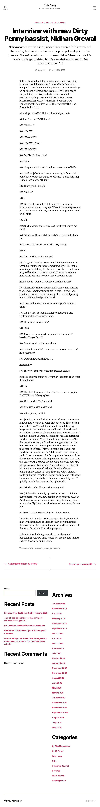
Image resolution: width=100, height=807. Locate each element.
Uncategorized (59, 781)
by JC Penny (57, 751)
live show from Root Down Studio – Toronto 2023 (25, 613)
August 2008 (58, 718)
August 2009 (58, 678)
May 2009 (56, 688)
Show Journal (58, 776)
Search (6, 589)
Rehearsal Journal (60, 766)
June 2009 (57, 683)
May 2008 (56, 728)
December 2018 (59, 624)
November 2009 (59, 673)
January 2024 (58, 604)
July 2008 (56, 723)
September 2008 (60, 713)
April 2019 (56, 614)
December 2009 (59, 668)
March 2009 (57, 693)
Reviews (56, 771)
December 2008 (59, 703)
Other (54, 761)
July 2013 (56, 653)
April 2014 (56, 638)
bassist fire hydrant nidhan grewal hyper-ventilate (41, 549)
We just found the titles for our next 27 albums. (24, 626)
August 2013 (58, 648)
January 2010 (58, 663)
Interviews (60, 23)
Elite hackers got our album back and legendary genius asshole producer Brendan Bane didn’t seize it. (25, 641)
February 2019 (58, 619)
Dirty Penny (50, 5)
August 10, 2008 (58, 70)
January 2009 (58, 698)
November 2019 (59, 609)
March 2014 (57, 643)
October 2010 (58, 658)
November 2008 (59, 708)
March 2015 (57, 634)
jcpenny (43, 70)
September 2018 (59, 629)
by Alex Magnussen (43, 23)
